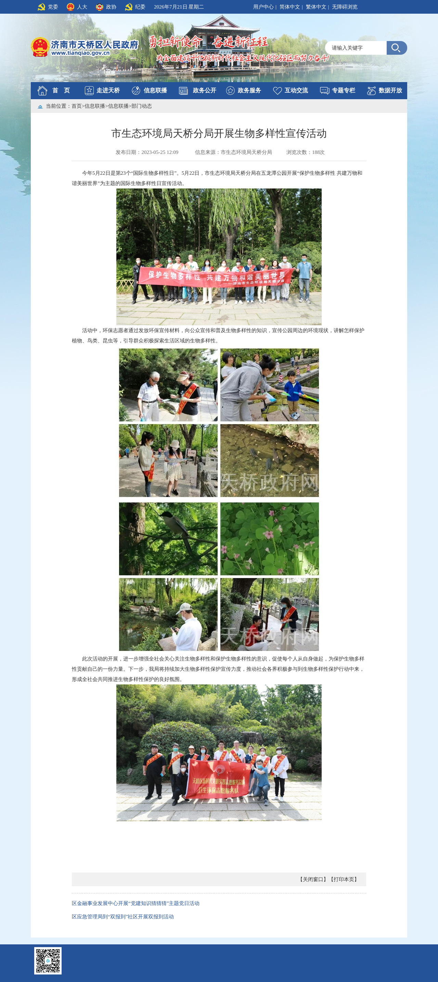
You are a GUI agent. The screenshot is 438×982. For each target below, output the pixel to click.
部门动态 (141, 106)
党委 (53, 7)
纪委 (140, 7)
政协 (111, 7)
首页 (77, 106)
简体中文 (290, 7)
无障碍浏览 (345, 7)
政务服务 (249, 90)
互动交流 (296, 90)
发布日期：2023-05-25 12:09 (147, 152)
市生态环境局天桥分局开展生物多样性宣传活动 (219, 133)
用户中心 (263, 7)
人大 (82, 7)
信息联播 (155, 90)
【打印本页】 (343, 879)
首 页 (61, 90)
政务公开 (204, 90)
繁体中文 (316, 7)
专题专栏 (343, 90)
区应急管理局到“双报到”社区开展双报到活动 (123, 916)
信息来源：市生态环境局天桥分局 (233, 152)
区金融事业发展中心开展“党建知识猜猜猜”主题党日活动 (135, 903)
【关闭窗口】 (313, 879)
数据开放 (390, 90)
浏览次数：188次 (305, 152)
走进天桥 (108, 90)
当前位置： (59, 106)
